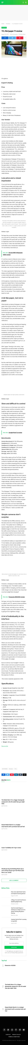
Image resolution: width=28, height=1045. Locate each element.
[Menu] (2, 2)
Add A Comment (14, 880)
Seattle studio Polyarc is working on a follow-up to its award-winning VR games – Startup (18, 910)
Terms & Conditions (14, 1036)
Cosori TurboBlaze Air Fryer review (11, 848)
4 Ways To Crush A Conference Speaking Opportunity (18, 901)
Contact (8, 1034)
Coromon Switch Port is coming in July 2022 (18, 920)
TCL (16, 768)
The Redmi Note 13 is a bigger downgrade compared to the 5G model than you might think (13, 802)
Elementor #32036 (10, 965)
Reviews (4, 27)
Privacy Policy (14, 952)
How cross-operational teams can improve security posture (18, 892)
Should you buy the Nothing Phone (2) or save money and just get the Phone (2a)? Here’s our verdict (12, 870)
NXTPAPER (4, 768)
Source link (4, 746)
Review (11, 768)
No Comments (14, 34)
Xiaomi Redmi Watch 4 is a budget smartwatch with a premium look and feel (13, 826)
